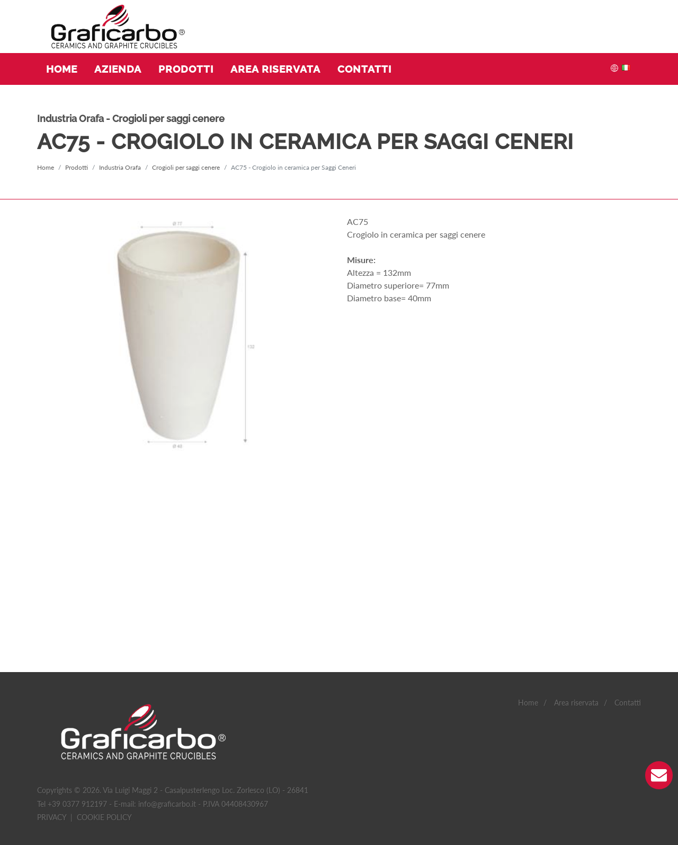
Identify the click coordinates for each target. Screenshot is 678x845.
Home (45, 167)
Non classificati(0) (250, 780)
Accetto (321, 745)
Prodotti (76, 167)
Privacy (51, 677)
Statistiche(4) (83, 780)
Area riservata (576, 563)
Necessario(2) (29, 780)
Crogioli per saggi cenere (186, 167)
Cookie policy (104, 677)
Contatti (627, 563)
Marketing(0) (190, 780)
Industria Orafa (120, 167)
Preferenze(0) (136, 780)
